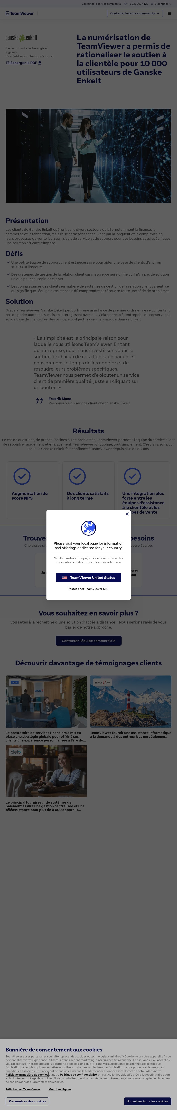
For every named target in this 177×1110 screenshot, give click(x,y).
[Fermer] (127, 514)
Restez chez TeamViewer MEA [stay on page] (88, 589)
